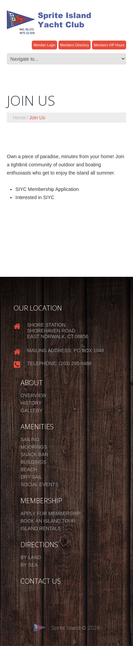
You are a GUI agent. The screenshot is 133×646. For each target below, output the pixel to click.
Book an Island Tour (48, 521)
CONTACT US (41, 581)
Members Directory (74, 45)
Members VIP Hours (109, 45)
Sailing (30, 439)
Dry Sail (31, 477)
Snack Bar (34, 454)
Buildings (33, 462)
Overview (33, 395)
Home (19, 117)
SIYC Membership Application (47, 189)
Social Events (39, 484)
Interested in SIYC (34, 197)
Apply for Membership (50, 513)
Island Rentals (41, 528)
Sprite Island (65, 627)
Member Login (44, 45)
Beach (29, 469)
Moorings (34, 447)
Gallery (31, 410)
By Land (31, 557)
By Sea (29, 565)
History (31, 403)
